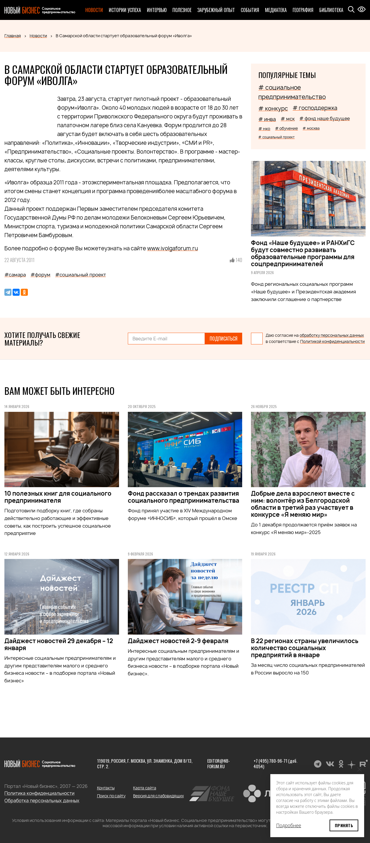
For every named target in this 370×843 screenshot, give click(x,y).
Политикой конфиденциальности (332, 341)
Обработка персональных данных (41, 801)
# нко (264, 128)
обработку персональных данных (332, 335)
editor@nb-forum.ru (218, 763)
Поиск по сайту (111, 795)
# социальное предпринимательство (292, 92)
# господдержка (315, 108)
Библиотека (331, 9)
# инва (267, 119)
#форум (40, 274)
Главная (12, 35)
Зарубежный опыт (216, 9)
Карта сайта (144, 788)
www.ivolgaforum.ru (172, 248)
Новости (94, 9)
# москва (311, 128)
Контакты (106, 788)
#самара (15, 274)
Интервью (157, 9)
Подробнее (288, 825)
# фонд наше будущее (324, 118)
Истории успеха (125, 9)
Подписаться (223, 338)
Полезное (181, 9)
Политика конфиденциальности (39, 793)
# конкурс (273, 108)
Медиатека (276, 9)
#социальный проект (80, 274)
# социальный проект (276, 137)
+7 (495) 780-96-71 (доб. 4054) (275, 763)
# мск (288, 118)
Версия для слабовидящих (158, 795)
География (303, 9)
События (250, 9)
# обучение (286, 128)
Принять (344, 825)
